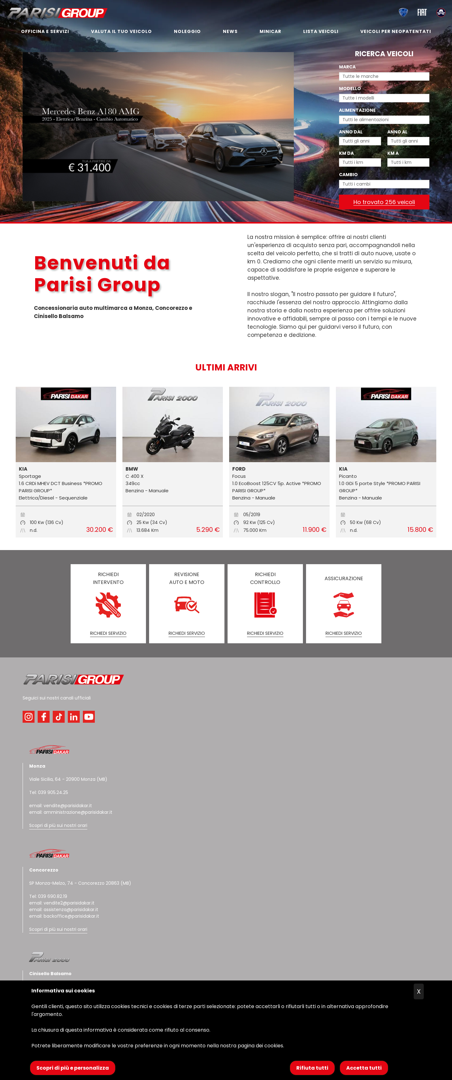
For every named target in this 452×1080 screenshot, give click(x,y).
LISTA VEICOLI (320, 31)
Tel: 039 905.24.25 (48, 792)
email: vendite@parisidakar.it (60, 805)
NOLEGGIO (187, 31)
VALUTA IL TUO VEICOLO (121, 31)
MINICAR (270, 31)
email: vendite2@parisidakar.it (61, 903)
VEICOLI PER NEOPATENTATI (395, 31)
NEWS (230, 31)
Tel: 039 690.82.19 (48, 896)
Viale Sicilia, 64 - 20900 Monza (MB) (68, 779)
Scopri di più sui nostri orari (58, 825)
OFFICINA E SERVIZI (45, 31)
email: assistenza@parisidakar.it (63, 909)
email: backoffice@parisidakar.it (64, 916)
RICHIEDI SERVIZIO (108, 633)
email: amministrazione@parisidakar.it (70, 812)
